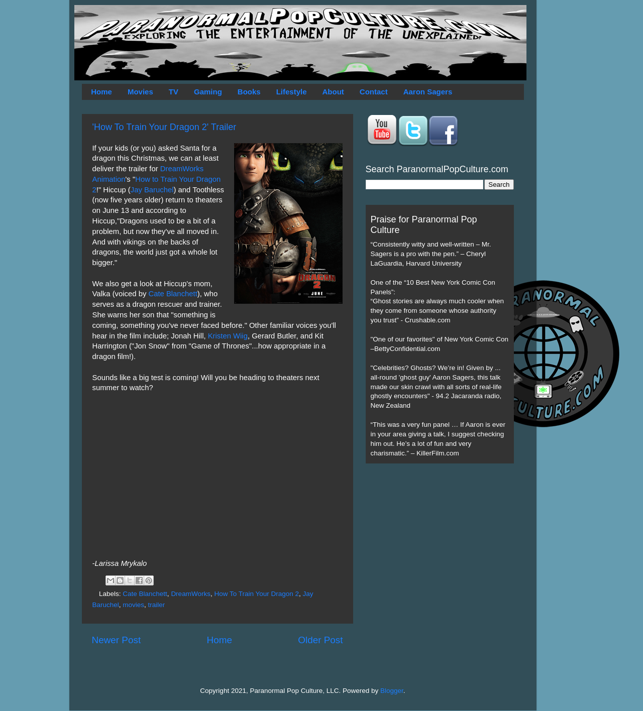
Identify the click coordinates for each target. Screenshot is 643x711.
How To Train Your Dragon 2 (256, 594)
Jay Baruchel (152, 190)
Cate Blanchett (172, 294)
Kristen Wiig (228, 336)
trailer (156, 605)
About (333, 91)
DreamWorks (190, 594)
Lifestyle (291, 91)
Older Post (320, 640)
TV (173, 91)
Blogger (391, 690)
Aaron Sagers (428, 91)
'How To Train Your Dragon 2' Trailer (164, 127)
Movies (140, 91)
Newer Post (116, 640)
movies (133, 605)
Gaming (208, 91)
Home (101, 91)
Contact (374, 91)
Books (249, 91)
